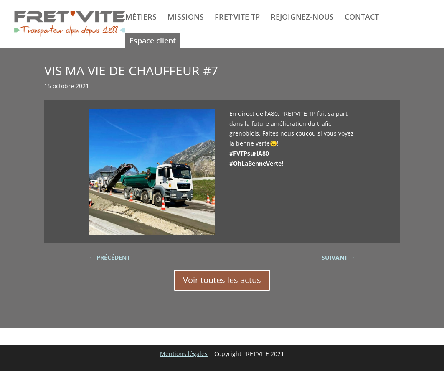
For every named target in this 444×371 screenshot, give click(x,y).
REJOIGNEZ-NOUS (302, 18)
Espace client (152, 41)
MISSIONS (185, 18)
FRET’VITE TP (237, 18)
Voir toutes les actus (222, 280)
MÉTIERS (141, 18)
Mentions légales (184, 354)
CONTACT (362, 18)
